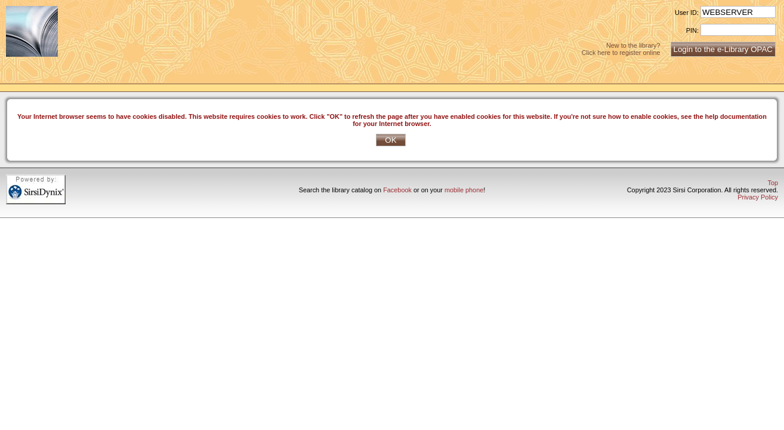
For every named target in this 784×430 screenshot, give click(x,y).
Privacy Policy (757, 197)
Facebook (397, 190)
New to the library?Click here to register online (621, 49)
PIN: (692, 30)
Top (772, 182)
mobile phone (464, 190)
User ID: (687, 12)
